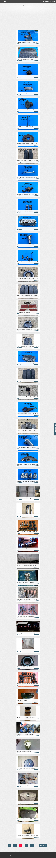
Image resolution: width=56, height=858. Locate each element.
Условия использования (23, 855)
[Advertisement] (28, 18)
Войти (53, 1)
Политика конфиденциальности (9, 855)
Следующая (43, 845)
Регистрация (46, 1)
